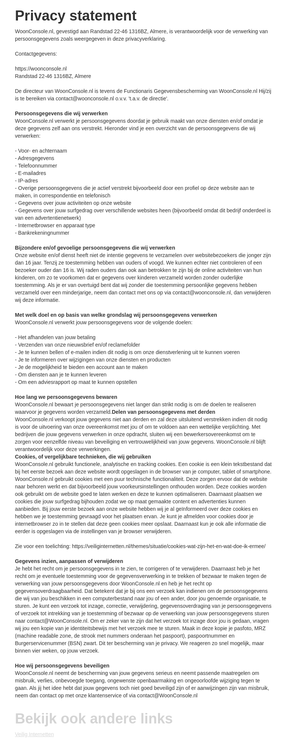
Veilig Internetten (34, 734)
